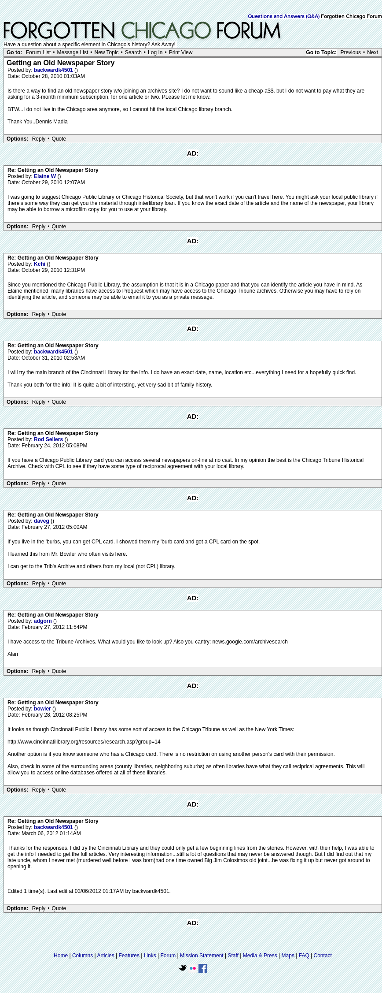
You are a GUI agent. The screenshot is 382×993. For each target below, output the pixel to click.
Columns (82, 955)
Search (133, 52)
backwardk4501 (54, 70)
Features (129, 955)
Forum (168, 955)
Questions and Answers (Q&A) (284, 16)
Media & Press (260, 955)
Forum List (38, 52)
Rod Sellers (49, 439)
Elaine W (45, 176)
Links (150, 955)
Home (61, 955)
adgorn (43, 621)
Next (372, 52)
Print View (181, 52)
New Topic (106, 52)
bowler (43, 709)
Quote (59, 139)
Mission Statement (202, 955)
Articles (105, 955)
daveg (42, 521)
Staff (233, 955)
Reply (39, 139)
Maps (288, 955)
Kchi (40, 264)
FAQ (304, 955)
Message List (72, 52)
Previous (350, 52)
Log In (155, 52)
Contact (323, 955)
